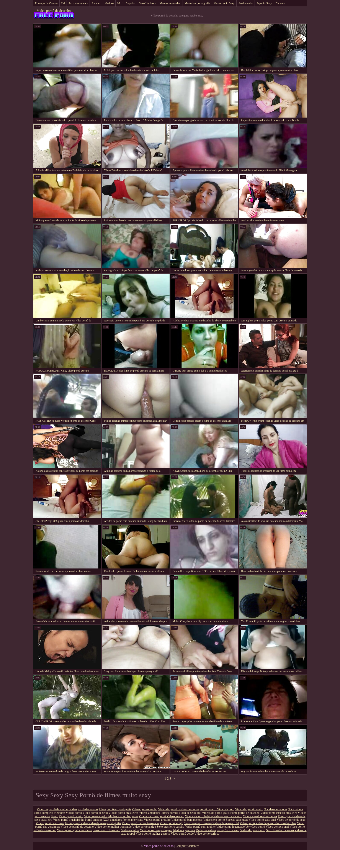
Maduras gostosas (184, 830)
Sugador (130, 3)
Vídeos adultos (130, 830)
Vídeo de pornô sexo (252, 830)
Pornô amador (93, 819)
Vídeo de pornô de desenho (77, 826)
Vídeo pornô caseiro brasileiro (278, 812)
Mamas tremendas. (170, 3)
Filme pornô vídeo (76, 823)
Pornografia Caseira (46, 3)
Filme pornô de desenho (245, 812)
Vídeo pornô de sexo (95, 812)
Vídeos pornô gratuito (157, 819)
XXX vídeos (295, 809)
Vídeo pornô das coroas (83, 809)
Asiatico (96, 3)
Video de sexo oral (190, 812)
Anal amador (245, 3)
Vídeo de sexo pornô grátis (104, 823)
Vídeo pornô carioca (207, 833)
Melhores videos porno (68, 812)
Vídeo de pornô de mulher (53, 809)
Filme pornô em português (115, 809)
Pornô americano (133, 819)
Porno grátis (285, 816)
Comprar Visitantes (187, 846)
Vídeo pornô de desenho (54, 11)
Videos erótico (175, 816)
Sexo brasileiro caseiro (198, 823)
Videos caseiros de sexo (227, 816)
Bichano (280, 3)
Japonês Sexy (264, 3)
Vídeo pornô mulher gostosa (153, 833)
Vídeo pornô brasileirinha (68, 819)
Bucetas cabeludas (237, 819)
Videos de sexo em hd (225, 823)
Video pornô (247, 823)
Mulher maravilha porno (123, 816)
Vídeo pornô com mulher (200, 826)
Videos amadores (149, 812)
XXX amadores (112, 819)
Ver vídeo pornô (255, 826)
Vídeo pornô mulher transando (140, 823)
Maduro (109, 3)
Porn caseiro (232, 830)
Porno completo (43, 812)
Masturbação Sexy (224, 3)
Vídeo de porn (225, 809)
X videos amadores (275, 809)
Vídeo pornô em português (156, 830)
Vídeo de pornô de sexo (291, 819)
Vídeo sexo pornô (214, 819)
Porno (54, 816)
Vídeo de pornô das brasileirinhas (178, 809)
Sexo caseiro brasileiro (107, 830)
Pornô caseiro (208, 809)
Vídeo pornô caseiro (71, 816)
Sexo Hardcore (147, 3)
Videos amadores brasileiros (260, 816)
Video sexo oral (46, 830)
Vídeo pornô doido (182, 833)
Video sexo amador (96, 816)
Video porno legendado (230, 826)
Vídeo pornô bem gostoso (187, 819)
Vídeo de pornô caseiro (249, 809)
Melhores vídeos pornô (210, 830)
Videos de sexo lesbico (199, 816)
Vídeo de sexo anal (277, 826)
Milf (119, 3)
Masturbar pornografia (197, 3)
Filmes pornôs (169, 812)
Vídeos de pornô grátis (215, 812)
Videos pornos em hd (144, 809)
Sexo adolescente (78, 3)
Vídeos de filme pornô (153, 816)
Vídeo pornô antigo (171, 823)
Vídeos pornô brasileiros (123, 812)
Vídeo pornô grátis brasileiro (74, 830)
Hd (63, 3)
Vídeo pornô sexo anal (262, 819)
